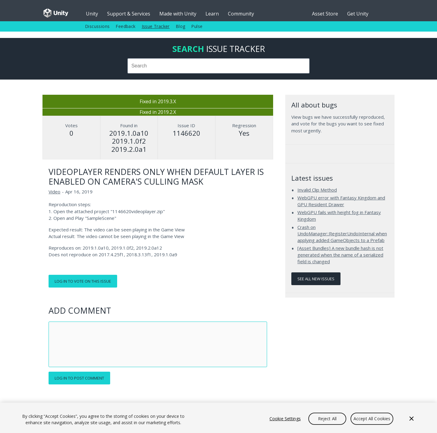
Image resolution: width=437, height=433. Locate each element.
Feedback (125, 26)
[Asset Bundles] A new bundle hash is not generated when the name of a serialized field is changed (340, 254)
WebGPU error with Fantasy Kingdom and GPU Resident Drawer (341, 201)
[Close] (411, 418)
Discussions (97, 26)
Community (241, 13)
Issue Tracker (156, 26)
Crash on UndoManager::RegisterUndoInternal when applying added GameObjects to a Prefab (342, 233)
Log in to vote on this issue (83, 281)
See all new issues (315, 278)
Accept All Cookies (372, 418)
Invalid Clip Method (317, 190)
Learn (212, 13)
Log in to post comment (79, 378)
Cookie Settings (285, 418)
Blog (180, 26)
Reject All (327, 418)
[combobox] (218, 66)
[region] (218, 418)
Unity (92, 13)
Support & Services (128, 13)
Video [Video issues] (54, 192)
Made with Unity (177, 13)
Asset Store (325, 13)
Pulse (196, 26)
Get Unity (357, 13)
